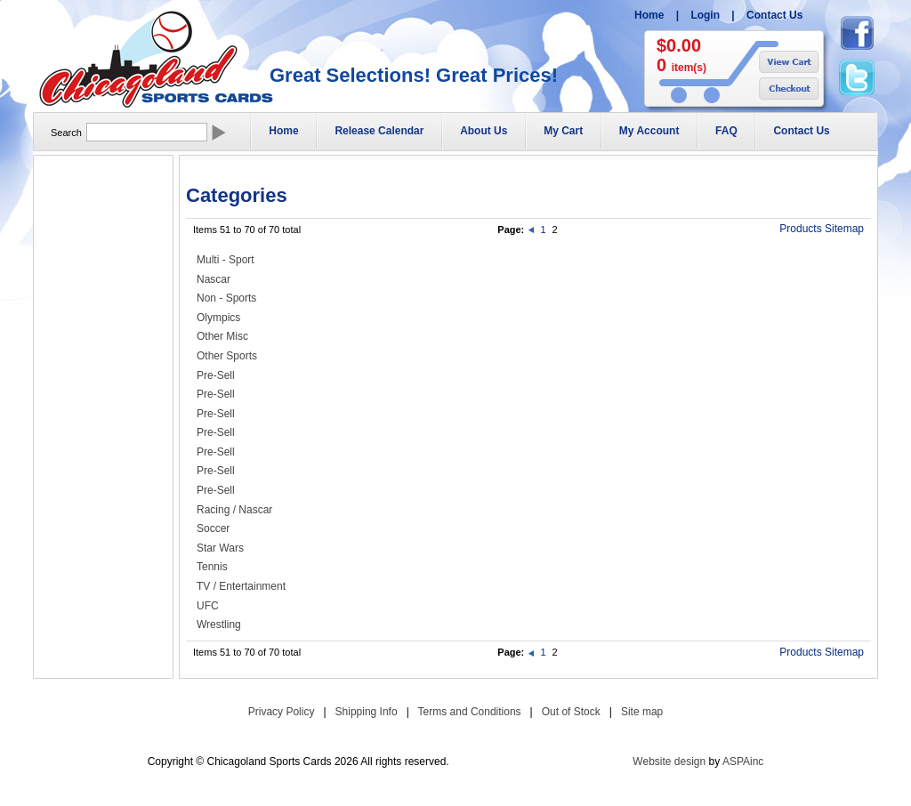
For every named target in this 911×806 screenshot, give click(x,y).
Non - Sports (226, 298)
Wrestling (219, 624)
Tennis (212, 566)
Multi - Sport (225, 260)
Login (705, 15)
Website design (669, 761)
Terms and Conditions (469, 711)
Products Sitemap (821, 228)
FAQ (726, 131)
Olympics (218, 317)
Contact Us (774, 15)
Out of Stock (571, 711)
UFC (208, 606)
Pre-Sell (216, 375)
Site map (642, 711)
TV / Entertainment (241, 586)
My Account (649, 131)
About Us (483, 131)
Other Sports (227, 356)
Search (66, 132)
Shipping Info (366, 711)
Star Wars (220, 548)
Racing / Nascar (234, 510)
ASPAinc (742, 761)
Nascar (213, 279)
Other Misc (222, 336)
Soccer (213, 528)
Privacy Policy (281, 711)
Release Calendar (379, 131)
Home (649, 15)
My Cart (563, 131)
